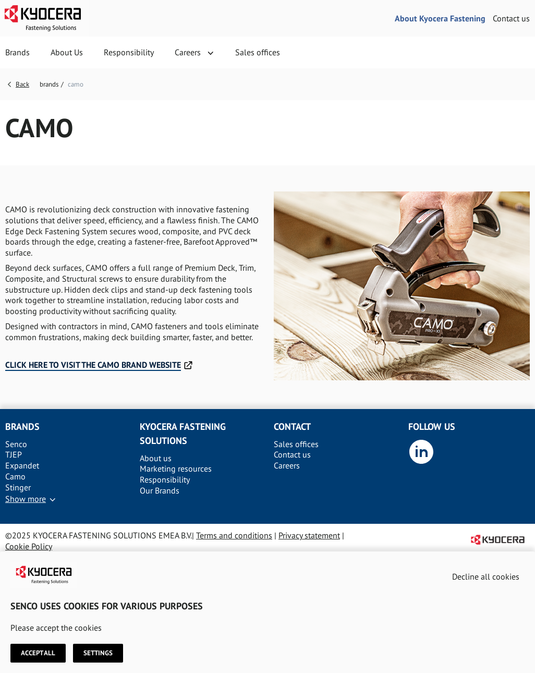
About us (156, 458)
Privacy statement (309, 535)
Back (22, 84)
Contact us (511, 18)
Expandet (22, 465)
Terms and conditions (234, 535)
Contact (292, 426)
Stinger (18, 487)
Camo (15, 476)
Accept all (38, 653)
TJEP (13, 454)
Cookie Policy (28, 546)
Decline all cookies (485, 576)
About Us (67, 52)
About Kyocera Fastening (440, 18)
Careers (188, 52)
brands (49, 84)
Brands (17, 52)
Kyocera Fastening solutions (183, 433)
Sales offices (257, 52)
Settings (98, 653)
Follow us (431, 426)
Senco (16, 444)
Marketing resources (176, 468)
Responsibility (129, 52)
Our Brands (159, 490)
